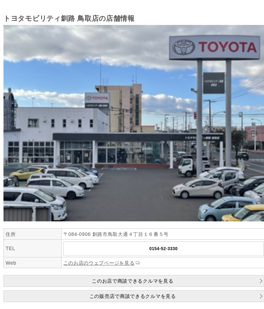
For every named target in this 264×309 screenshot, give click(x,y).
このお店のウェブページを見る (99, 263)
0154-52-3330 (163, 248)
